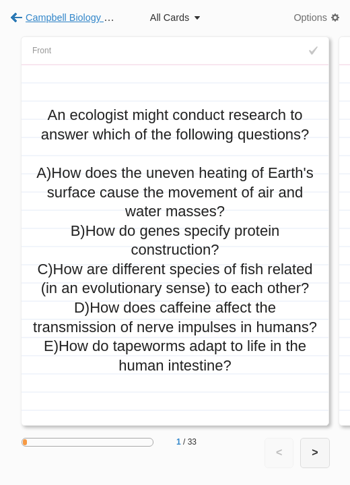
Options (310, 17)
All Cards (169, 17)
